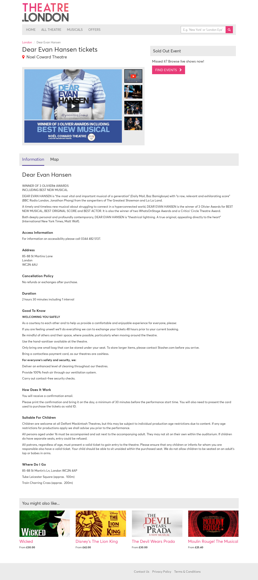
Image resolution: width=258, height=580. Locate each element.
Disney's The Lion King (97, 541)
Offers (94, 30)
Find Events (168, 70)
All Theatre (51, 30)
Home (31, 30)
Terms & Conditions (187, 571)
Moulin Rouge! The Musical (213, 541)
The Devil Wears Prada (153, 541)
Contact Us (141, 571)
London (27, 42)
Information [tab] (33, 159)
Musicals (75, 30)
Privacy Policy (161, 571)
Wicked (26, 541)
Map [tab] (54, 159)
